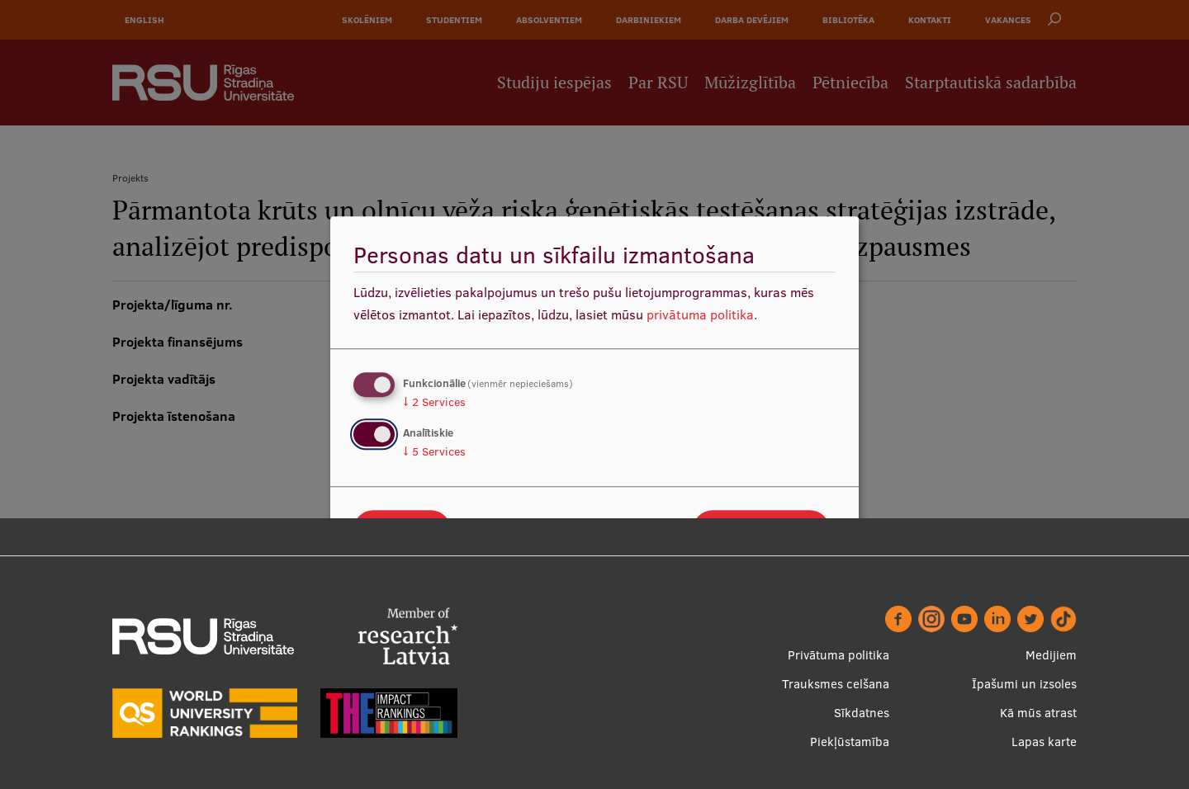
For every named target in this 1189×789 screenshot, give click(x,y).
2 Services (434, 402)
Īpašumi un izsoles (1024, 683)
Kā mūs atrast (1038, 712)
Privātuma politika (838, 655)
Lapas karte (1044, 741)
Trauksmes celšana (835, 683)
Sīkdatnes (861, 712)
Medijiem (1051, 655)
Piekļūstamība (849, 741)
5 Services (434, 451)
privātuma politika (700, 314)
